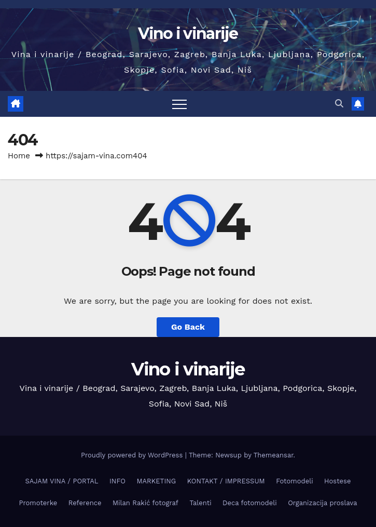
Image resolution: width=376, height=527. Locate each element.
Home (19, 155)
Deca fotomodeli (249, 503)
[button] (339, 104)
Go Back (188, 327)
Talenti (200, 503)
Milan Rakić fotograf (145, 503)
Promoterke (38, 503)
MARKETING (156, 481)
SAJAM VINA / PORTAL (62, 481)
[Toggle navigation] (179, 104)
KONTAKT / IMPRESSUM (226, 481)
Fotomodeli (294, 481)
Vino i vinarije (188, 33)
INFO (117, 481)
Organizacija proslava (322, 503)
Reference (85, 503)
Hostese (337, 481)
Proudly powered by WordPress (133, 455)
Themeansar (274, 455)
